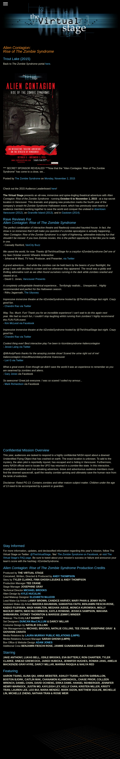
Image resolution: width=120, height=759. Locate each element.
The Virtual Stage (60, 21)
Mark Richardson (14, 384)
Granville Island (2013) (40, 212)
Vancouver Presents (34, 279)
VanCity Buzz (32, 245)
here (47, 63)
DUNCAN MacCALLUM (33, 621)
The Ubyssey (31, 292)
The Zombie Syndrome (27, 178)
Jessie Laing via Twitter (17, 347)
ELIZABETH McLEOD (42, 597)
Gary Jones (11, 374)
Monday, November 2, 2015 (60, 178)
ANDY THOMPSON (64, 576)
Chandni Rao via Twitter (18, 306)
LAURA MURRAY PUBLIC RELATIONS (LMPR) (52, 635)
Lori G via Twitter (14, 360)
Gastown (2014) (71, 212)
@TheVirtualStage (40, 554)
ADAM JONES (44, 642)
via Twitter (69, 258)
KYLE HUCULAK (31, 593)
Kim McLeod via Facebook (19, 323)
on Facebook (78, 554)
